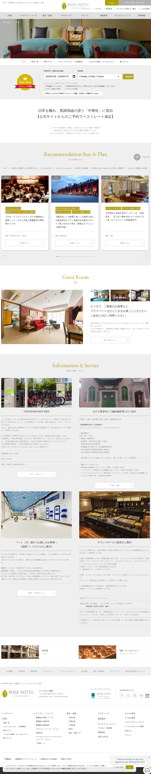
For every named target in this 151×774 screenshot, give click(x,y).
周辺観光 (109, 9)
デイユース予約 (72, 89)
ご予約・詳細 (114, 485)
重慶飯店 (8, 759)
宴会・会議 (47, 15)
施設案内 (103, 15)
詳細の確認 (119, 767)
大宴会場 (72, 717)
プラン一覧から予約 (53, 89)
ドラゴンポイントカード (134, 722)
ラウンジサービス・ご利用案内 (70, 62)
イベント (88, 9)
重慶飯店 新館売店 (42, 721)
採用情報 (141, 15)
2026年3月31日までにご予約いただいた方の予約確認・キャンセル (90, 86)
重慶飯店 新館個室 (42, 725)
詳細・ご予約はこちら (36, 593)
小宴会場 (72, 725)
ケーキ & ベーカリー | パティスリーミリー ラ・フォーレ (49, 738)
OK (129, 767)
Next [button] (146, 255)
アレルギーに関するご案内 (126, 9)
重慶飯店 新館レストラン (45, 717)
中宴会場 (72, 721)
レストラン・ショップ (28, 15)
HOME (8, 22)
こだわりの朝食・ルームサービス (101, 62)
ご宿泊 (9, 15)
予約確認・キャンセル (54, 86)
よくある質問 (145, 9)
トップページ (7, 713)
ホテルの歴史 (130, 713)
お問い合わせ (103, 737)
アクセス (98, 9)
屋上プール (124, 62)
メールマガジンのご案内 (134, 726)
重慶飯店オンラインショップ (25, 759)
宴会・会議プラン (75, 733)
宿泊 (24, 62)
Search (129, 76)
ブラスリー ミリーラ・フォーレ (47, 729)
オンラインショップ (123, 15)
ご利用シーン (41, 743)
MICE (71, 729)
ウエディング (66, 15)
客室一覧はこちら (110, 340)
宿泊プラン (48, 62)
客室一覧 (34, 62)
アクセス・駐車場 (105, 728)
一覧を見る (146, 157)
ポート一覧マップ (36, 474)
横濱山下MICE (66, 759)
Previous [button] (4, 255)
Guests (80, 71)
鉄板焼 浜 (39, 733)
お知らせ (128, 731)
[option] (25, 213)
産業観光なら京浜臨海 (49, 759)
